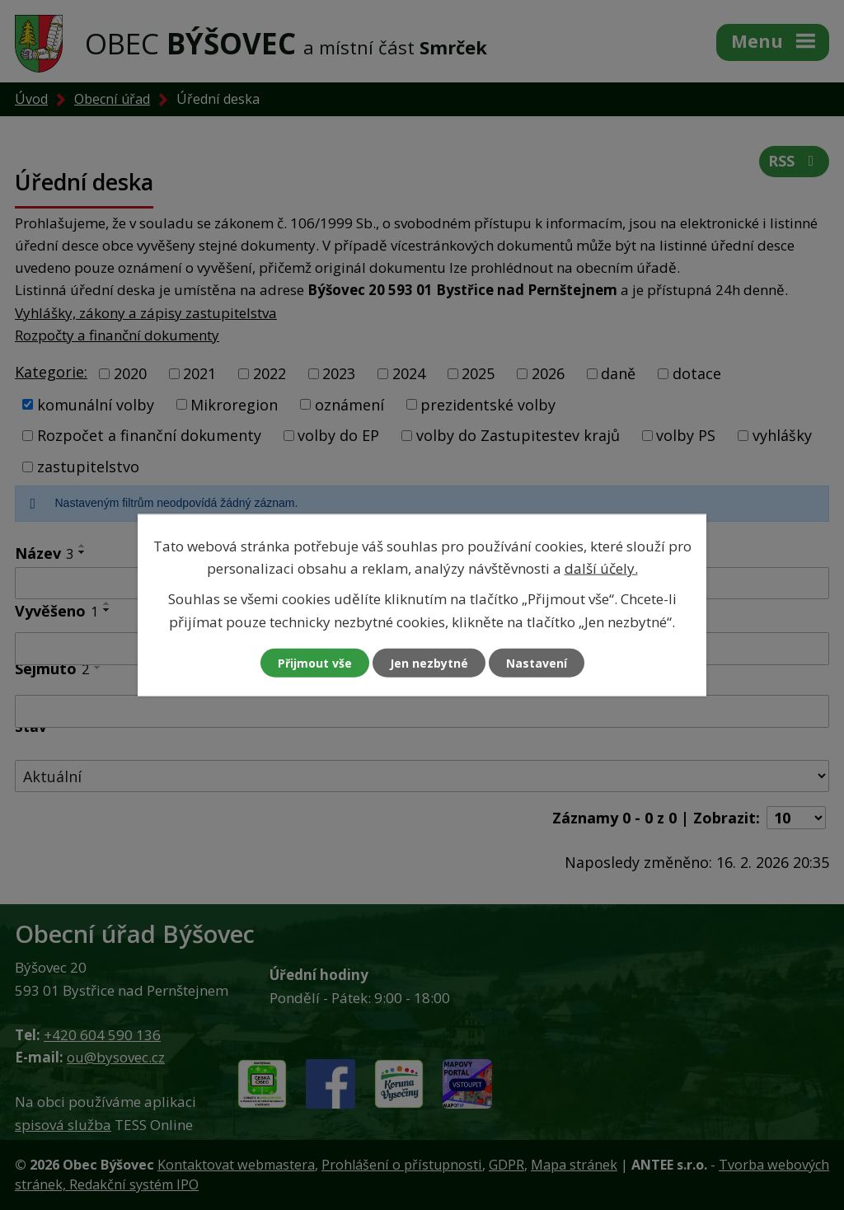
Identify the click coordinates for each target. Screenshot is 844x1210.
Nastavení (536, 662)
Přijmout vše (315, 662)
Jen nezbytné (429, 662)
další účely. (601, 568)
